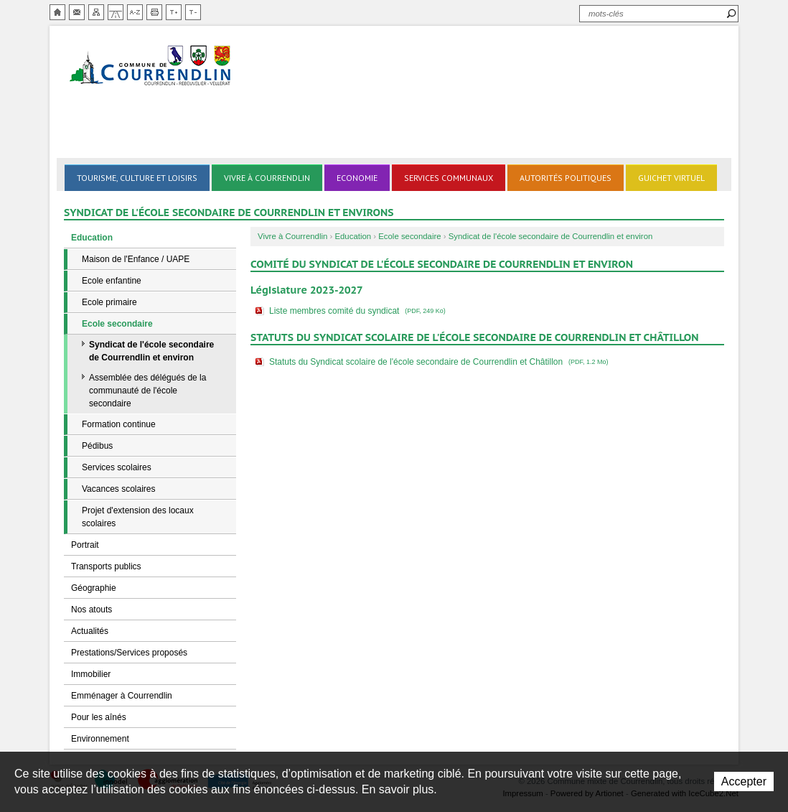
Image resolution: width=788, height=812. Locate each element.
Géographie (93, 588)
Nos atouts (91, 610)
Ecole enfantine (111, 281)
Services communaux (448, 177)
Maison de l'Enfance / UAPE (135, 259)
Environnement (100, 739)
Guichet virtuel (671, 177)
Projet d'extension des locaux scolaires (138, 516)
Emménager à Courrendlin (121, 696)
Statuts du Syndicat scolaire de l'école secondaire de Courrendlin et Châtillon (440, 362)
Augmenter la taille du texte (174, 12)
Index (135, 12)
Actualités (89, 631)
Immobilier (91, 674)
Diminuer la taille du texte (193, 12)
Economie (357, 177)
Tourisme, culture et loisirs (137, 177)
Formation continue (119, 424)
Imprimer (154, 12)
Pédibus (97, 446)
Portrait (85, 545)
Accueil (57, 12)
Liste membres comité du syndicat (359, 311)
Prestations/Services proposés (129, 653)
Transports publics (106, 566)
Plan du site (96, 12)
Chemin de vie (115, 12)
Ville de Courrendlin (151, 66)
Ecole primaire (109, 302)
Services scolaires (116, 467)
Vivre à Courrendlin (267, 177)
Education (92, 238)
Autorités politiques (565, 177)
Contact (77, 12)
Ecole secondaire (117, 324)
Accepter (743, 781)
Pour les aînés (98, 717)
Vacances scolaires (119, 489)
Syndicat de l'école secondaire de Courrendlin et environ (151, 351)
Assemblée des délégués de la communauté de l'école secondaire (147, 391)
